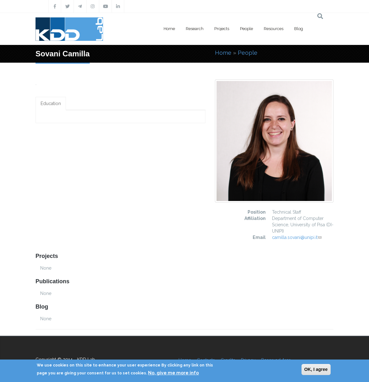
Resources (273, 28)
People (246, 28)
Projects (221, 28)
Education (51, 103)
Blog (298, 28)
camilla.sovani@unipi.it (296, 237)
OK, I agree (316, 369)
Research (195, 28)
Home (169, 28)
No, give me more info (173, 372)
